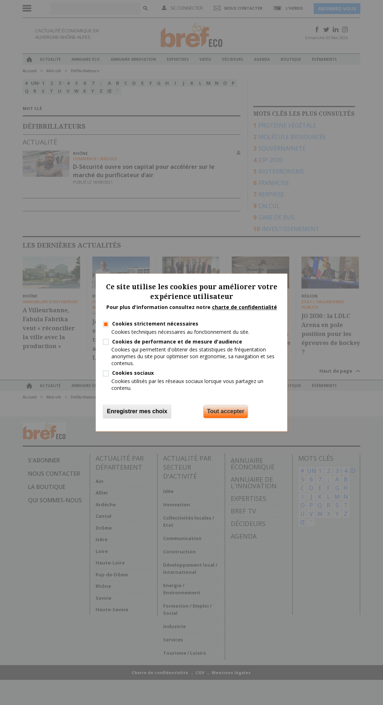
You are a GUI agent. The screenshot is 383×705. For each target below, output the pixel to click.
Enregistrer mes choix (137, 412)
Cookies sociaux (133, 373)
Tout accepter (225, 412)
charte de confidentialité (244, 307)
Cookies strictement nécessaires (155, 324)
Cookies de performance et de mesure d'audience (177, 341)
